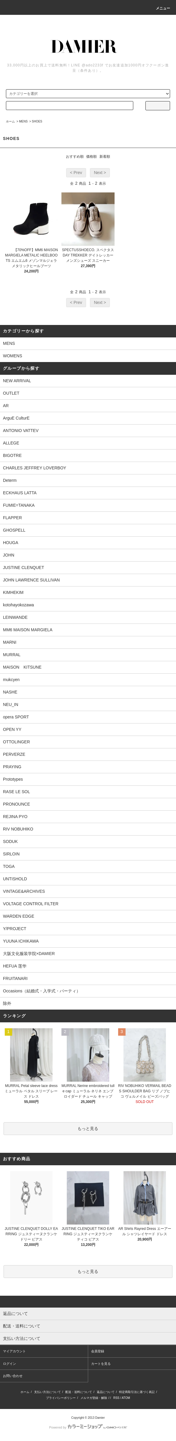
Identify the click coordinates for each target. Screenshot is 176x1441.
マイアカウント (14, 1351)
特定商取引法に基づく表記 (137, 1392)
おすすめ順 (75, 156)
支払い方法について (47, 1392)
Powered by (88, 1427)
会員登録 (97, 1351)
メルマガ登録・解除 (93, 1397)
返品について (106, 1392)
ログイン (9, 1363)
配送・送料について (78, 1392)
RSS (116, 1397)
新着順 (104, 156)
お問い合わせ (13, 1376)
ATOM (126, 1397)
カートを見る (101, 1363)
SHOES (37, 121)
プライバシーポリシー (61, 1397)
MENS (23, 121)
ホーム (10, 121)
